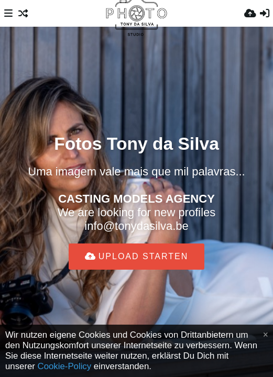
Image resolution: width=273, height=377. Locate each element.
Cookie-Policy (65, 366)
